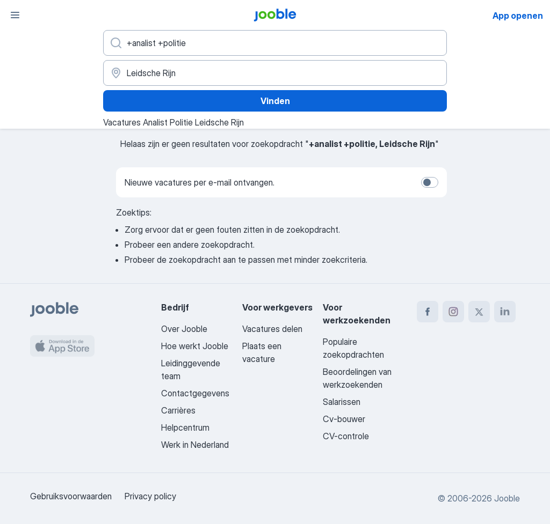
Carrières (178, 410)
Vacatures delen (272, 328)
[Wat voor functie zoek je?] (275, 43)
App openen (518, 15)
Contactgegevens (195, 393)
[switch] (429, 182)
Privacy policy (150, 496)
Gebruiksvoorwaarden (71, 496)
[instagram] (453, 311)
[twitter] (479, 311)
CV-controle (346, 436)
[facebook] (427, 311)
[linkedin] (505, 311)
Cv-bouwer (344, 419)
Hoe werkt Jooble (194, 346)
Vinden (275, 100)
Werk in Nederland (195, 444)
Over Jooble (184, 328)
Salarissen (341, 401)
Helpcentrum (185, 427)
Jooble (507, 498)
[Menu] (15, 15)
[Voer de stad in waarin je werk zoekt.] (275, 73)
